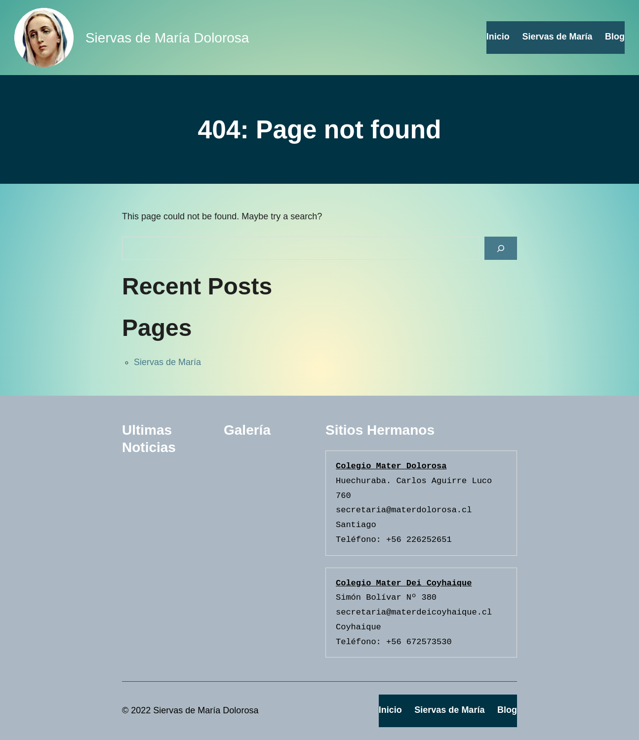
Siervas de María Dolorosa (167, 37)
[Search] (500, 248)
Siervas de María (167, 362)
